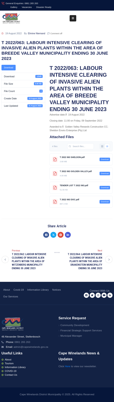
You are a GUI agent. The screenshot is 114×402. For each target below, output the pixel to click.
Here (67, 366)
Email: (27, 347)
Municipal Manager (71, 335)
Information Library (38, 289)
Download (8, 67)
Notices (56, 289)
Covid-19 (18, 289)
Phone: (18, 342)
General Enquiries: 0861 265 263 (22, 3)
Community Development (74, 325)
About (6, 289)
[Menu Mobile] (73, 18)
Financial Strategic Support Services (81, 330)
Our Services (10, 296)
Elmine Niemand (36, 33)
